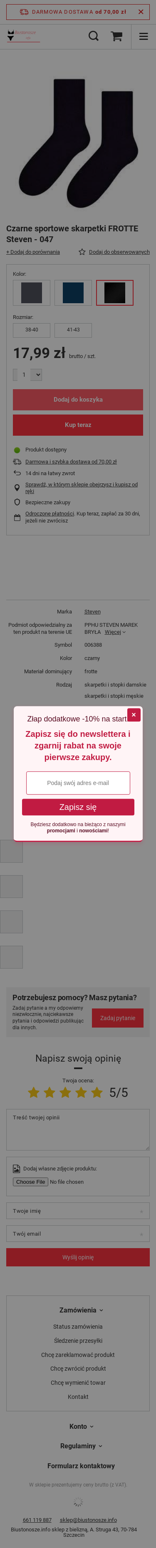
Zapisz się (78, 807)
